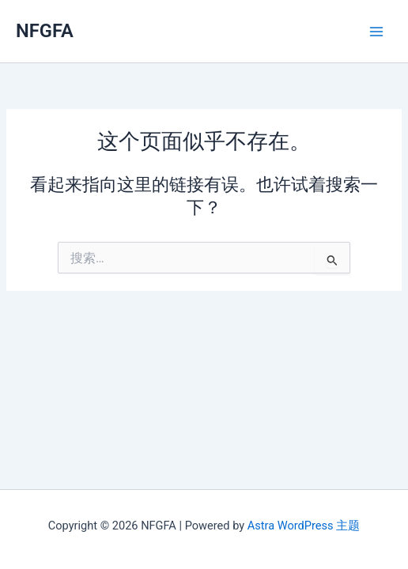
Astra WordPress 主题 (303, 525)
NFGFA (45, 31)
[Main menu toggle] (376, 31)
